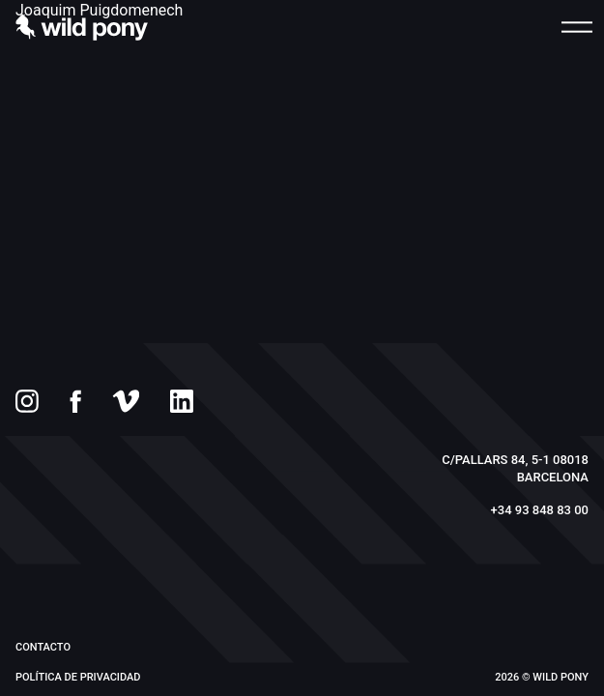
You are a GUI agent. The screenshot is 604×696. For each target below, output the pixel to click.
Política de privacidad (77, 677)
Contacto (43, 647)
